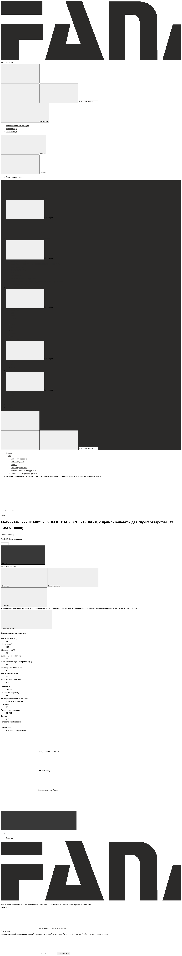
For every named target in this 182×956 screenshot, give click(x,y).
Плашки (14, 273)
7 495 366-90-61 (7, 62)
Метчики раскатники (19, 285)
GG (36, 264)
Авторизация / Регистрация (17, 126)
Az (59, 264)
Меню (26, 198)
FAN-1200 (31, 264)
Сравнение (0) (11, 132)
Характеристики (72, 577)
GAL (48, 264)
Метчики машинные (19, 261)
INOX (45, 264)
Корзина (23, 144)
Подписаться (64, 953)
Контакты (10, 407)
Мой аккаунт (25, 112)
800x (25, 264)
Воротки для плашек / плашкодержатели (46, 282)
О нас (8, 402)
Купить (23, 555)
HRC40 (13, 270)
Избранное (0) (11, 129)
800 (21, 264)
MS (19, 276)
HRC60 (40, 264)
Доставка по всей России (29, 790)
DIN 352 (23, 270)
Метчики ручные (17, 267)
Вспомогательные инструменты (23, 279)
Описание (24, 577)
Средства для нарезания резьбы (24, 473)
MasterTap (15, 264)
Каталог (9, 405)
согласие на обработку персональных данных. (89, 934)
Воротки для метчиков (20, 282)
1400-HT (54, 264)
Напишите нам (60, 928)
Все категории (30, 239)
